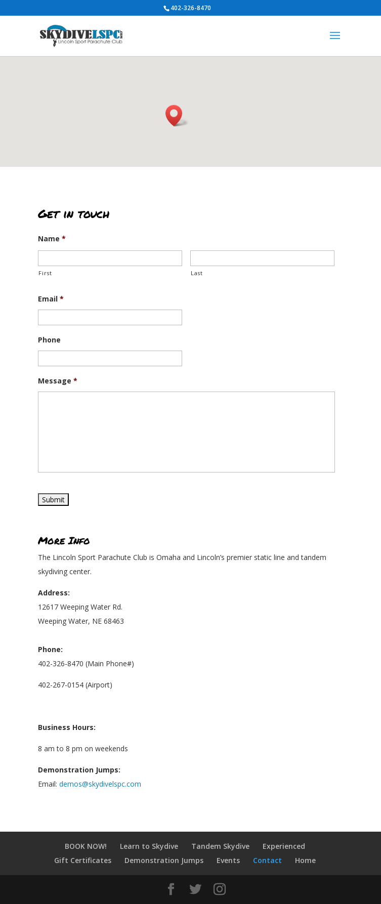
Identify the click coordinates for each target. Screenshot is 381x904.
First (45, 273)
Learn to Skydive (149, 846)
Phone (49, 340)
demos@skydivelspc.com (100, 784)
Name (52, 238)
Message (57, 380)
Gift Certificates (82, 860)
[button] (177, 115)
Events (228, 860)
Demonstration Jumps (163, 860)
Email (51, 299)
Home (305, 860)
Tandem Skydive (220, 846)
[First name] (110, 258)
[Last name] (262, 258)
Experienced (284, 846)
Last (197, 273)
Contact (267, 860)
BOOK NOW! (86, 846)
